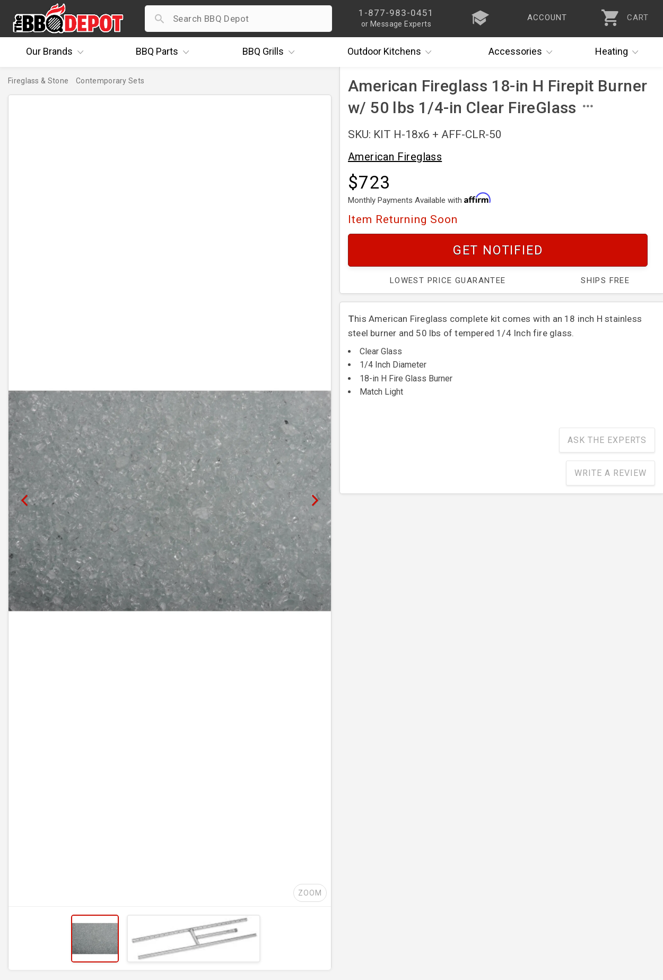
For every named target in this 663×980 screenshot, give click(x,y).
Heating (619, 52)
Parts (165, 52)
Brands (57, 52)
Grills (271, 52)
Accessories (523, 52)
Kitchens (392, 52)
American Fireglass (395, 156)
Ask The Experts (607, 440)
